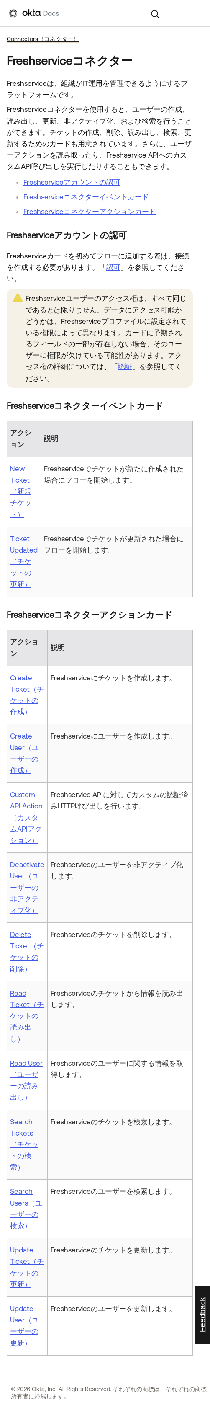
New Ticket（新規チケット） (20, 492)
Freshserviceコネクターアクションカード (89, 211)
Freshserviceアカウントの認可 (71, 182)
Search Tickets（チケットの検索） (24, 1145)
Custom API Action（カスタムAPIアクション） (26, 817)
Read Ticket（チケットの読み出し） (27, 1016)
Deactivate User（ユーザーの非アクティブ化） (27, 887)
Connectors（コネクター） (43, 39)
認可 (113, 267)
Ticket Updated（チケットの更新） (24, 562)
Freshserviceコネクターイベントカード (86, 197)
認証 (125, 366)
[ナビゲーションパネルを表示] (197, 13)
